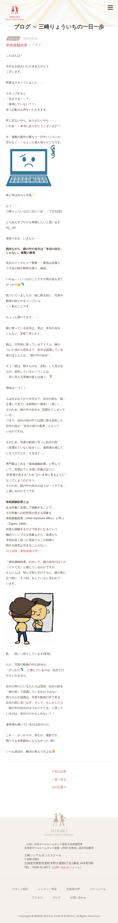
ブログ (56, 897)
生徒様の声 (73, 888)
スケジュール (98, 888)
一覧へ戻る (59, 779)
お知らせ (13, 38)
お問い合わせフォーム (66, 867)
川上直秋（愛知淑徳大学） (23, 550)
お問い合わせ (78, 897)
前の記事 (59, 771)
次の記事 (59, 787)
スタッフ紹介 (20, 888)
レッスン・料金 (47, 888)
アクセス (37, 897)
